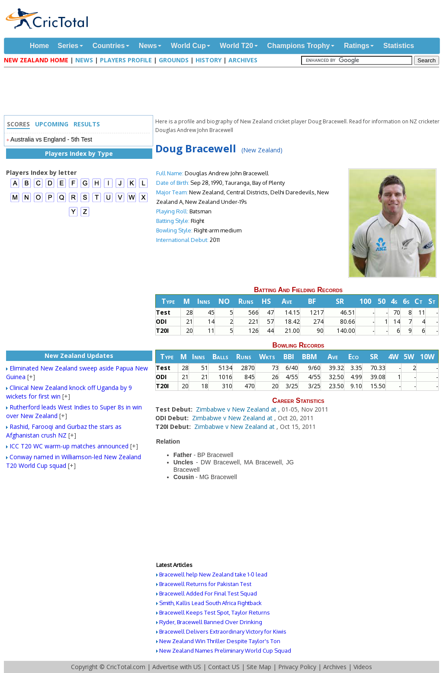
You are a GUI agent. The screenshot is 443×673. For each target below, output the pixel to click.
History (209, 60)
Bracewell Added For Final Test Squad (208, 593)
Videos (362, 667)
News (148, 45)
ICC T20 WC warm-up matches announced (69, 446)
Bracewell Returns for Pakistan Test (205, 583)
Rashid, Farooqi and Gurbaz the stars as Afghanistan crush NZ (64, 430)
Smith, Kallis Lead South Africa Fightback (210, 602)
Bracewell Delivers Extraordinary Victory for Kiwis (222, 631)
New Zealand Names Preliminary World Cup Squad (225, 650)
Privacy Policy (297, 667)
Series (68, 45)
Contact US (224, 667)
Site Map (259, 667)
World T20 (236, 45)
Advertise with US (176, 667)
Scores (18, 124)
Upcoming (51, 124)
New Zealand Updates (79, 355)
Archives (242, 60)
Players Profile (126, 60)
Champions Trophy (298, 45)
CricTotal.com (125, 667)
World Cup (188, 45)
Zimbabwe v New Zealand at (237, 409)
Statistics (398, 45)
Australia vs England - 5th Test (51, 139)
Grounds (174, 60)
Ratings (356, 45)
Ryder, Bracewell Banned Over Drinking (210, 621)
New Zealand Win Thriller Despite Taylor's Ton (219, 641)
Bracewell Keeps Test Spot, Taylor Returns (214, 612)
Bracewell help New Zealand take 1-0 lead (213, 574)
